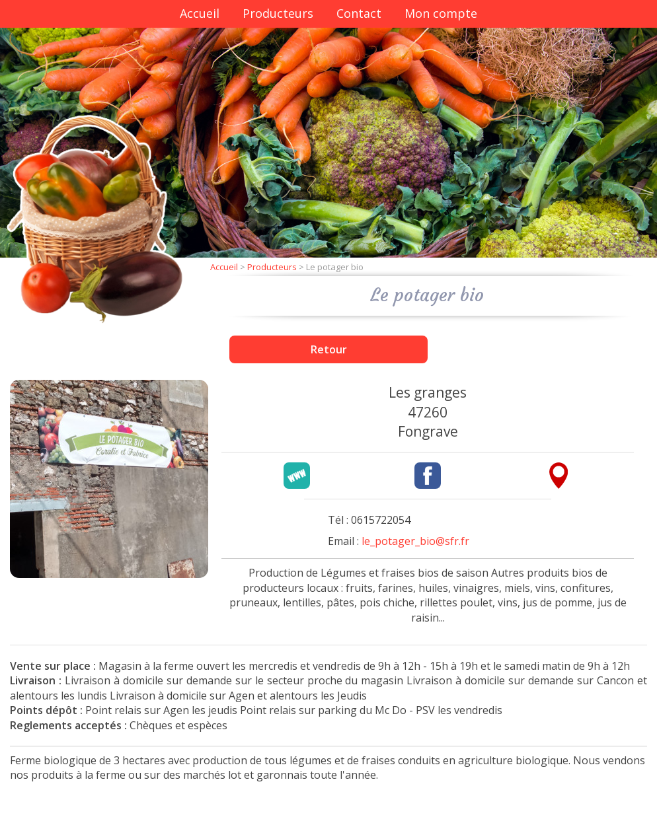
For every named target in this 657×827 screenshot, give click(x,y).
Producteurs (278, 13)
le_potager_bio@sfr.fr (415, 541)
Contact (358, 13)
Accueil (199, 13)
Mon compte (441, 13)
